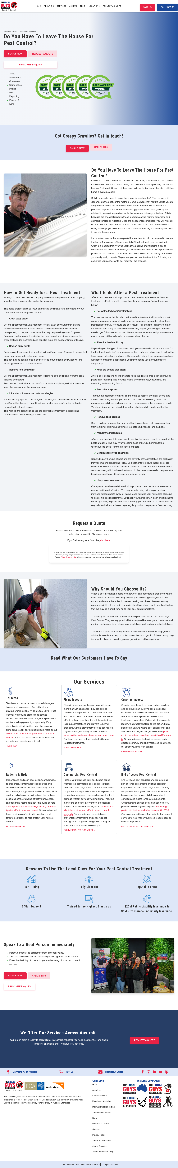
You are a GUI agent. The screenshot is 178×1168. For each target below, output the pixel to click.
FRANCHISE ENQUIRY (30, 64)
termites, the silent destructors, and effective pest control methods (88, 810)
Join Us (73, 6)
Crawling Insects (131, 751)
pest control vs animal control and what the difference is (146, 735)
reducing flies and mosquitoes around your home (89, 735)
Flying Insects (72, 747)
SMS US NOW (15, 53)
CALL (39, 975)
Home (38, 6)
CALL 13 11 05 (167, 7)
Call (101, 147)
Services (61, 6)
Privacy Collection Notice (68, 557)
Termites (11, 745)
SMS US (147, 7)
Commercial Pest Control (78, 830)
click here (105, 540)
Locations (94, 6)
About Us (49, 6)
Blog (82, 6)
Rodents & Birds (15, 826)
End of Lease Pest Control (136, 826)
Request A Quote (112, 6)
